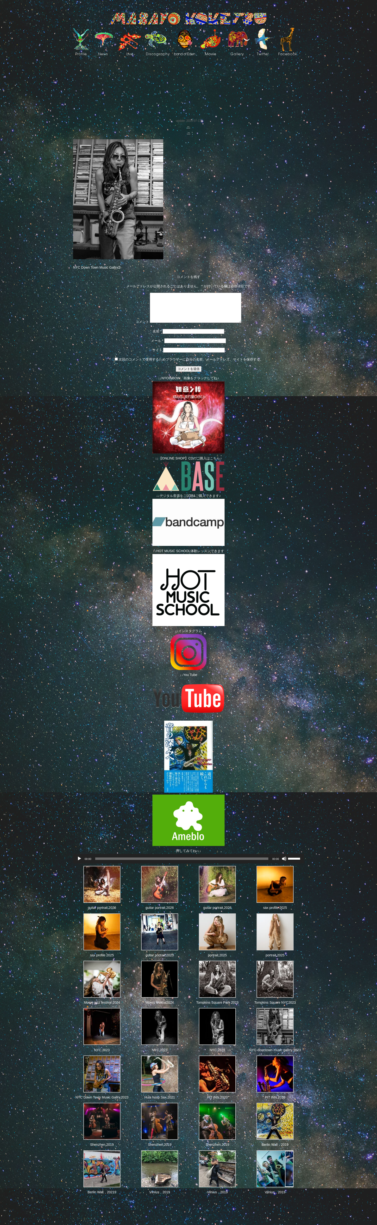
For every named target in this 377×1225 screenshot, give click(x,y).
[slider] (182, 864)
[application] (188, 864)
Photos (84, 70)
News (104, 41)
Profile (81, 41)
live (130, 41)
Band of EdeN (184, 41)
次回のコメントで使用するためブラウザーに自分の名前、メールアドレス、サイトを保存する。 (191, 365)
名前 (157, 337)
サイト (157, 356)
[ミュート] (284, 864)
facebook (287, 41)
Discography (157, 41)
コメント (137, 327)
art (239, 41)
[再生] (79, 864)
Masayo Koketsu (188, 19)
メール (157, 346)
